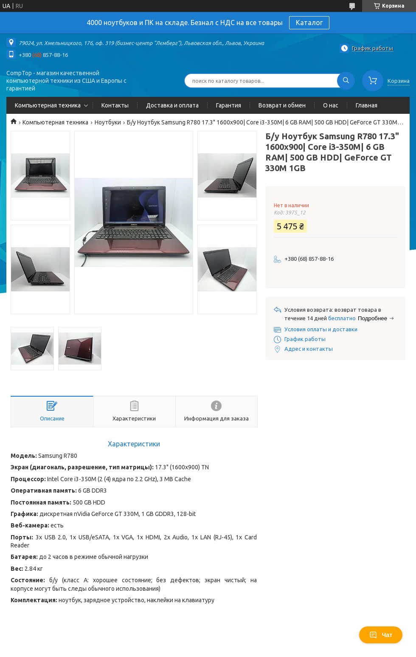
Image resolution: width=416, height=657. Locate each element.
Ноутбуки (108, 122)
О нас (330, 105)
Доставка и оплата (172, 105)
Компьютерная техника (48, 105)
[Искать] (346, 81)
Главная (366, 105)
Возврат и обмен (282, 105)
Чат (380, 635)
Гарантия (228, 105)
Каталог (309, 22)
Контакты (115, 105)
